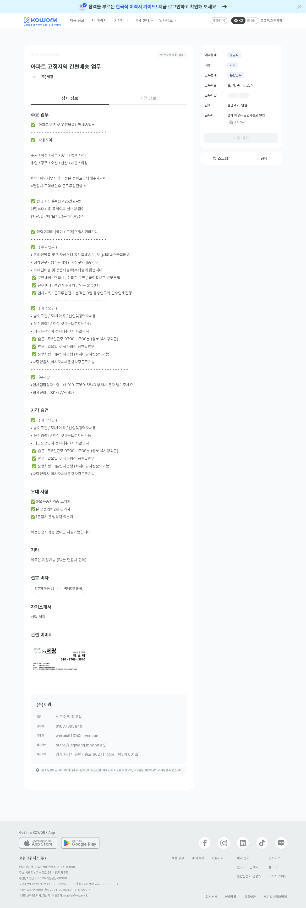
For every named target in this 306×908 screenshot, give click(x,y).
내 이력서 (99, 20)
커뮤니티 (121, 20)
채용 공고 (77, 20)
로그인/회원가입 (271, 20)
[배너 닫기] (299, 6)
